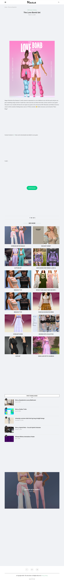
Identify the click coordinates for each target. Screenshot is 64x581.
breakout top (18, 312)
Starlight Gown (18, 334)
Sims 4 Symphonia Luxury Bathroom (25, 400)
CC (14, 135)
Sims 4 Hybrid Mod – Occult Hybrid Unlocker (28, 427)
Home (6, 7)
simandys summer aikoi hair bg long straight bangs (29, 418)
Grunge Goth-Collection (46, 334)
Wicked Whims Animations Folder (25, 436)
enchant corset (46, 246)
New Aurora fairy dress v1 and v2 (46, 268)
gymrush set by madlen (18, 246)
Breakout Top (18, 290)
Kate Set (18, 356)
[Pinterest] (37, 569)
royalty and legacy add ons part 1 (46, 290)
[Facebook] (26, 569)
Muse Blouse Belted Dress (46, 312)
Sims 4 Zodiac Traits (21, 409)
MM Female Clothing (32, 10)
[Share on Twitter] (31, 217)
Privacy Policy (45, 575)
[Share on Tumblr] (34, 217)
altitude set (17, 268)
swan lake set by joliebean (46, 356)
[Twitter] (32, 569)
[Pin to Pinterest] (33, 217)
